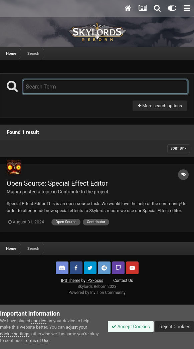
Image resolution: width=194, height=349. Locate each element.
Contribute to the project (83, 191)
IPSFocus (94, 280)
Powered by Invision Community (97, 292)
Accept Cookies (131, 326)
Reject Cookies (174, 326)
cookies (38, 320)
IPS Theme (70, 280)
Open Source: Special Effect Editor (57, 183)
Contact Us (123, 280)
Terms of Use (36, 340)
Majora (14, 191)
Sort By (179, 148)
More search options (160, 105)
